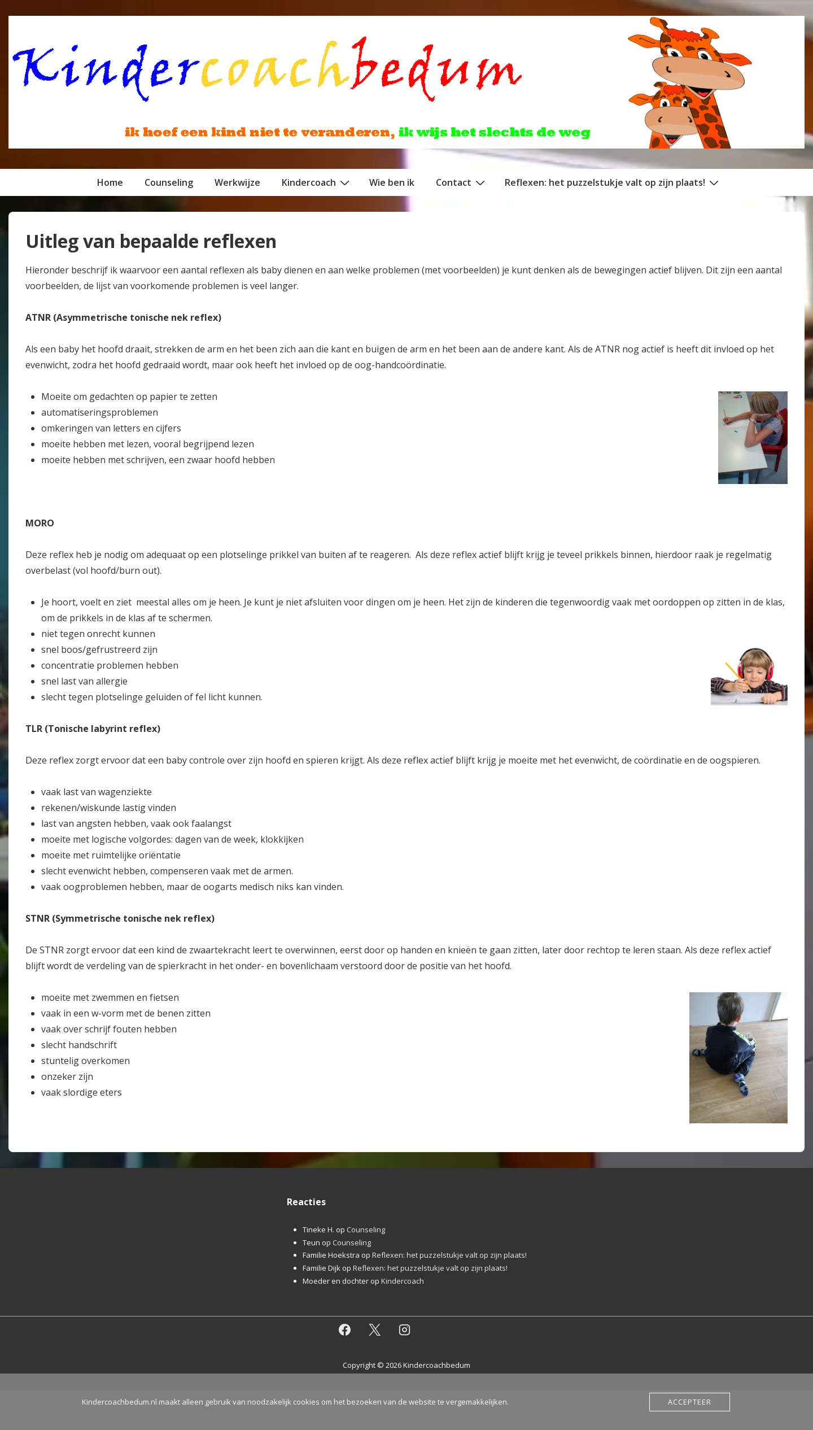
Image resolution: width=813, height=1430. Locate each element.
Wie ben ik (391, 182)
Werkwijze (237, 182)
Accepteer (689, 1402)
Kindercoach (317, 182)
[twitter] (375, 1330)
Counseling (169, 182)
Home (110, 182)
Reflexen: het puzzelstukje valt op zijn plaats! (613, 182)
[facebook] (345, 1330)
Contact (462, 182)
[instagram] (405, 1330)
